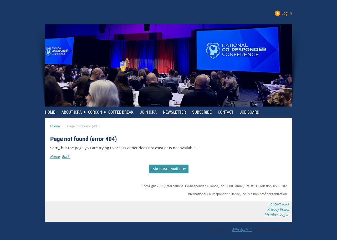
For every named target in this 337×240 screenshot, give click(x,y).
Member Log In (277, 214)
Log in (287, 13)
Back (66, 156)
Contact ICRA (278, 204)
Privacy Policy (278, 209)
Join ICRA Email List (168, 168)
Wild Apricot (242, 229)
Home (55, 126)
